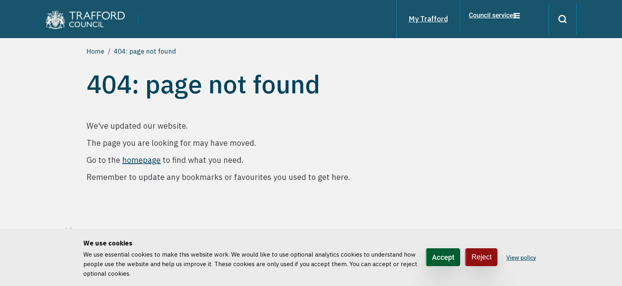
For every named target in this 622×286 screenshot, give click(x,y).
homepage (141, 160)
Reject (482, 257)
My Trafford (423, 18)
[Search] (560, 19)
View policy (521, 257)
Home (95, 51)
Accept (443, 257)
